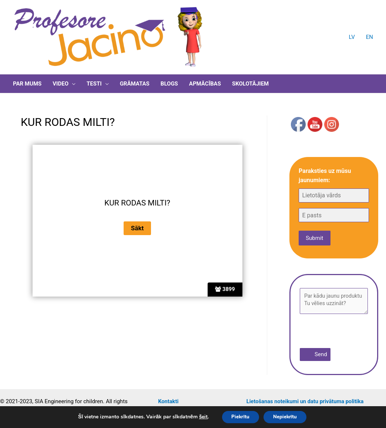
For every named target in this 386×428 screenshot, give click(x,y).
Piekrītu (238, 416)
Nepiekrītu (287, 416)
